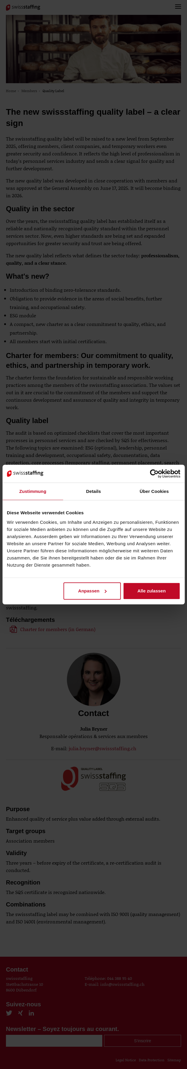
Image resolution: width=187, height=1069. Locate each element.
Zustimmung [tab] (32, 491)
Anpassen (92, 590)
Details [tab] (93, 491)
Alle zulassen (151, 590)
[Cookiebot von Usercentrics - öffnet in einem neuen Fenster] (154, 473)
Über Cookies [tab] (154, 491)
